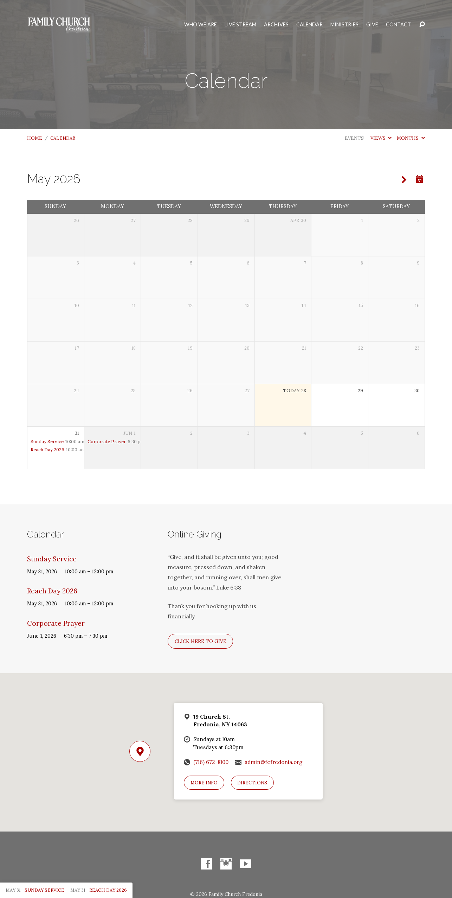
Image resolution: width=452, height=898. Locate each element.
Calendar (309, 24)
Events (354, 138)
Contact (398, 24)
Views (381, 138)
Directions (252, 783)
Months (411, 138)
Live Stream (240, 24)
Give (372, 24)
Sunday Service (47, 442)
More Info (204, 783)
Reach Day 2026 (47, 450)
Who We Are (200, 24)
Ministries (344, 24)
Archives (276, 24)
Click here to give (200, 641)
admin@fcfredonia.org (274, 762)
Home (34, 138)
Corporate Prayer (107, 442)
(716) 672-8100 (210, 762)
